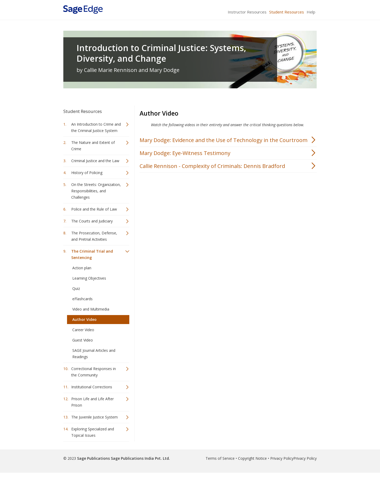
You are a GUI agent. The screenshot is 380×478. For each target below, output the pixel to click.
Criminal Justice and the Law (95, 160)
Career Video (83, 329)
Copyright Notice (252, 458)
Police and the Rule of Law (94, 209)
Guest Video (82, 340)
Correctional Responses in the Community (93, 371)
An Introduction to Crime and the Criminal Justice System (96, 127)
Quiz (76, 288)
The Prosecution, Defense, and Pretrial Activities (94, 236)
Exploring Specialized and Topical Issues (92, 432)
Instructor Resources (247, 12)
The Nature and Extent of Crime (93, 145)
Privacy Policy (281, 458)
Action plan (81, 267)
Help (311, 12)
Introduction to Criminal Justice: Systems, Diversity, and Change (161, 53)
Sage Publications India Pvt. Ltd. (140, 458)
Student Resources (286, 12)
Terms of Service (220, 458)
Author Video (84, 319)
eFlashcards (82, 298)
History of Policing (86, 172)
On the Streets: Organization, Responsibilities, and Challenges (96, 191)
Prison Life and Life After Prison (92, 402)
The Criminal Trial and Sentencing (92, 254)
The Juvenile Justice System (94, 417)
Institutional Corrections (91, 386)
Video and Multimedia (90, 309)
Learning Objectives (89, 278)
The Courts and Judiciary (92, 221)
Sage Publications (93, 458)
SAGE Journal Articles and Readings (93, 353)
